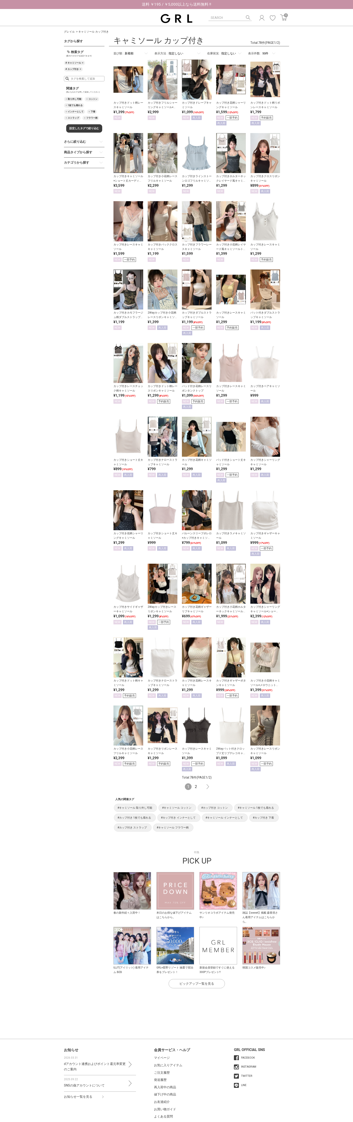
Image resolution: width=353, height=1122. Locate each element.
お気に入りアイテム (168, 1065)
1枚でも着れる (75, 105)
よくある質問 (163, 1116)
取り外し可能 (74, 99)
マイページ (162, 1058)
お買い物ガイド (165, 1109)
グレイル (69, 31)
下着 (93, 111)
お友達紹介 (162, 1102)
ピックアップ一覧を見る (196, 983)
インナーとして (76, 111)
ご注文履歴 (162, 1072)
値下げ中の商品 (165, 1094)
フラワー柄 (91, 118)
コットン (92, 99)
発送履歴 (160, 1080)
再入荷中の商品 (165, 1087)
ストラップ (73, 118)
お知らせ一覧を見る (78, 1096)
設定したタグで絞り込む (84, 128)
